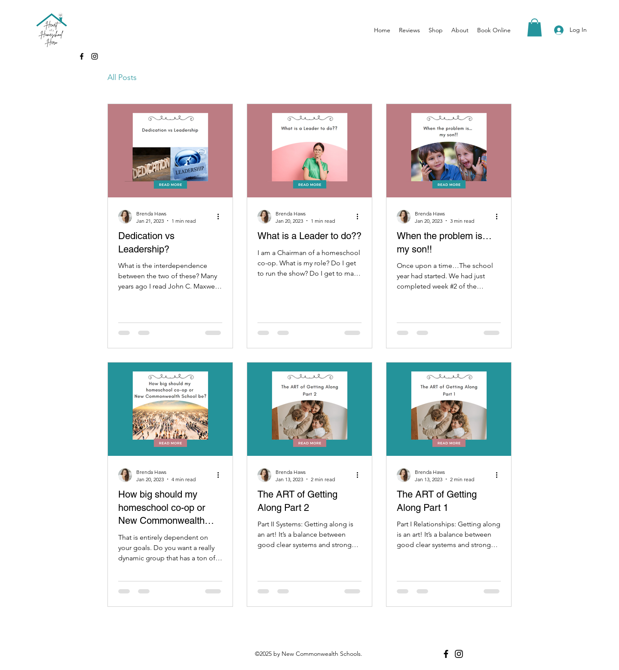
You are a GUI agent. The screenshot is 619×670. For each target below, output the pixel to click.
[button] (534, 27)
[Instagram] (94, 56)
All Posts (122, 77)
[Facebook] (81, 56)
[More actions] (221, 217)
